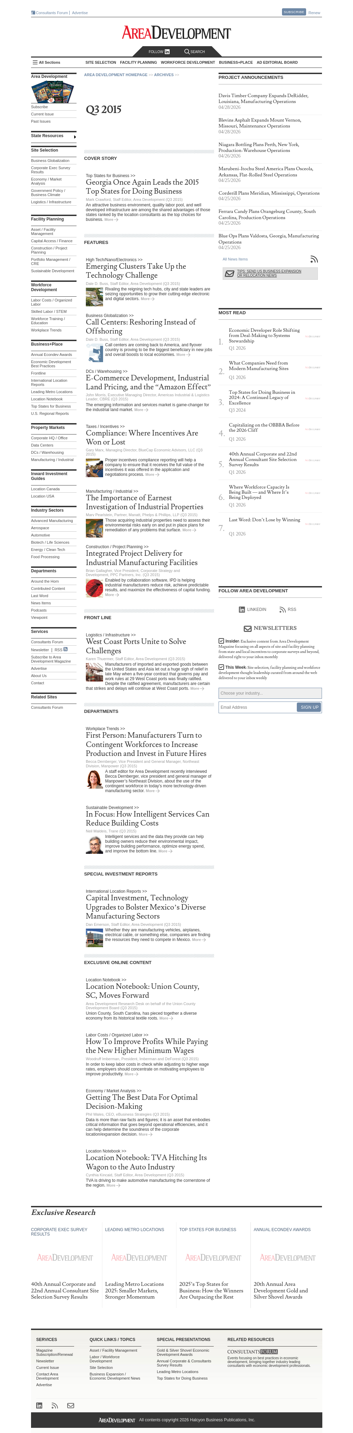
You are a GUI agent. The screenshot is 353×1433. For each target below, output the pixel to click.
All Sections (49, 62)
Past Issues (41, 121)
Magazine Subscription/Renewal (54, 1352)
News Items (41, 603)
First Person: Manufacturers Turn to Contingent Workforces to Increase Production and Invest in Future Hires (146, 744)
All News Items (235, 259)
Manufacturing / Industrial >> (112, 491)
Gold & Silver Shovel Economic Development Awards (183, 1352)
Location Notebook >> (106, 979)
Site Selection (101, 1367)
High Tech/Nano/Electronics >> (114, 259)
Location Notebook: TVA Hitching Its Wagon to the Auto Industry (146, 1162)
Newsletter (40, 650)
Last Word (39, 596)
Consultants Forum (52, 13)
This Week (269, 672)
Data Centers (42, 445)
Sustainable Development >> (112, 807)
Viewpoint (39, 617)
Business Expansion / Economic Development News (115, 1376)
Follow (159, 52)
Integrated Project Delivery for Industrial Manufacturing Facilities (142, 558)
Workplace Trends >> (105, 728)
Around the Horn (45, 581)
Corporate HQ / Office (49, 438)
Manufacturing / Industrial (52, 460)
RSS (58, 650)
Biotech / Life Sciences (50, 542)
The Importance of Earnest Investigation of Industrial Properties (144, 502)
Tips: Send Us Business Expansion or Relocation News (269, 273)
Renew (314, 13)
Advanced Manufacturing (52, 521)
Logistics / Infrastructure (51, 202)
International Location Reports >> (116, 891)
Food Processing (45, 557)
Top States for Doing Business (182, 1378)
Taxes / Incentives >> (105, 426)
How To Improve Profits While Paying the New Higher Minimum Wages (147, 1046)
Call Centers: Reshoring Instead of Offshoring (141, 326)
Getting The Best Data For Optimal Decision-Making (142, 1102)
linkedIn (252, 610)
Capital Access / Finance (51, 241)
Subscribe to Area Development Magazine (51, 659)
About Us (39, 676)
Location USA (42, 496)
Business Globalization (50, 160)
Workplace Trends (46, 330)
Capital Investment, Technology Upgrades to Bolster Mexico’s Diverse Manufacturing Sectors (146, 907)
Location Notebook (47, 399)
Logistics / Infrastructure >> (111, 635)
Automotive (40, 535)
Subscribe (294, 12)
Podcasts (39, 610)
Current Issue (42, 114)
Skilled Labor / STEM (49, 311)
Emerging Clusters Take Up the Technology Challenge (136, 271)
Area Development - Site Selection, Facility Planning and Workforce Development (176, 32)
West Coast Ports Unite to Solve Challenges (136, 646)
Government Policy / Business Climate (48, 192)
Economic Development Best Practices (51, 364)
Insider (269, 649)
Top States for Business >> (110, 175)
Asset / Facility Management (43, 231)
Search (194, 52)
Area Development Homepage (116, 75)
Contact (37, 683)
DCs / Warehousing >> (107, 371)
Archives (164, 75)
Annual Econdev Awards (51, 354)
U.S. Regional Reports (50, 413)
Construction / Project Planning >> (117, 546)
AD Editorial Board (277, 62)
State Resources (47, 135)
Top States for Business (51, 406)
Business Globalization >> (110, 315)
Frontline (38, 373)
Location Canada (45, 489)
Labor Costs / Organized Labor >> (117, 1035)
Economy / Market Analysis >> (113, 1090)
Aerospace (40, 528)
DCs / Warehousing (47, 452)
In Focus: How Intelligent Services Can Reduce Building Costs (148, 818)
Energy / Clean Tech (48, 549)
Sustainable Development (52, 271)
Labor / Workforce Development (105, 1359)
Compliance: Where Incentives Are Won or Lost (142, 437)
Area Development (49, 76)
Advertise (80, 13)
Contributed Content (48, 588)
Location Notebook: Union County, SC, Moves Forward (143, 991)
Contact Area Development (47, 1376)
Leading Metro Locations (51, 392)
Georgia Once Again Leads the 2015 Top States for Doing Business (142, 186)
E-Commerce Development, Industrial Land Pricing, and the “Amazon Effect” (148, 382)
